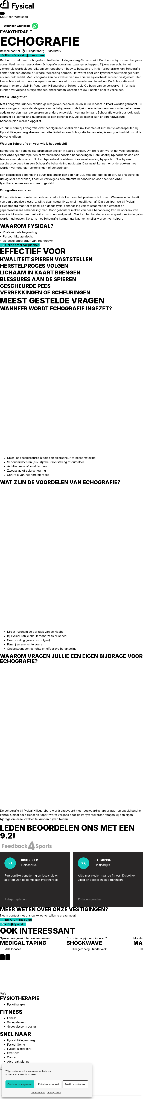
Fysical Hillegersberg (21, 1040)
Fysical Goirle (16, 1044)
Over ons (13, 1053)
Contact (12, 1057)
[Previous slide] (2, 957)
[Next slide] (7, 957)
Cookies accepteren (19, 1084)
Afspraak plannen (19, 1061)
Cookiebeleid (38, 1092)
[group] (31, 945)
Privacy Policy (54, 1092)
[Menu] (2, 13)
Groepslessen (16, 1022)
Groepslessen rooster (21, 1026)
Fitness (11, 1018)
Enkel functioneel (48, 1084)
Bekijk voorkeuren (75, 1084)
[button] (12, 55)
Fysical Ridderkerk (19, 1049)
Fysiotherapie (16, 1004)
